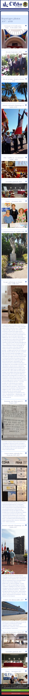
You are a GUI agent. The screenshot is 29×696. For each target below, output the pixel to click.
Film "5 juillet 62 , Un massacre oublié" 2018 (14, 158)
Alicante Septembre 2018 (14, 52)
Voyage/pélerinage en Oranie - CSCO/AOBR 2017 (13, 283)
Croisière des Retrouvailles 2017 (13, 600)
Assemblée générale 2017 (13, 652)
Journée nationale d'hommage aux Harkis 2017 (13, 526)
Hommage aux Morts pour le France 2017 (13, 402)
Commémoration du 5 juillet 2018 (13, 231)
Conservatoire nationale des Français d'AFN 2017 (13, 454)
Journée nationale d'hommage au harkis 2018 (13, 106)
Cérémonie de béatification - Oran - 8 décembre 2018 (13, 27)
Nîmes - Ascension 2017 (13, 671)
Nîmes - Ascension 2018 (14, 201)
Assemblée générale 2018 (13, 182)
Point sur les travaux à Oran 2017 (13, 632)
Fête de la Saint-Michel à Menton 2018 (13, 80)
